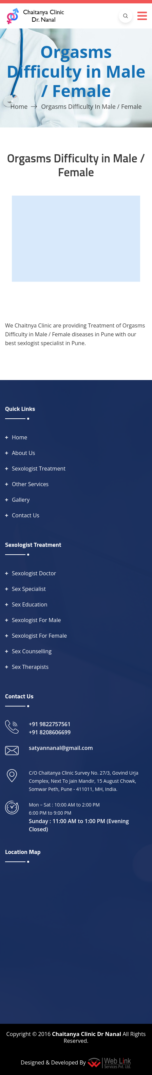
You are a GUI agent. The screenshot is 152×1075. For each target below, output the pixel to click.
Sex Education (30, 604)
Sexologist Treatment (38, 468)
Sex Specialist (29, 589)
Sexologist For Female (39, 635)
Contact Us (25, 515)
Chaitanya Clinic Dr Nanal (86, 1034)
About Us (23, 453)
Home (18, 106)
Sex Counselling (32, 651)
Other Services (30, 484)
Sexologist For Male (36, 620)
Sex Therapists (30, 667)
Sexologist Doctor (34, 573)
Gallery (21, 499)
